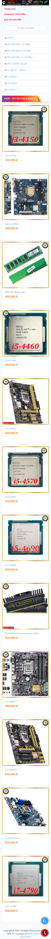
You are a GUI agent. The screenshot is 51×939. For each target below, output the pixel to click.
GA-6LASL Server (12, 838)
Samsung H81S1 (12, 224)
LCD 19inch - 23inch (16, 70)
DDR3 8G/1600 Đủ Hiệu (15, 292)
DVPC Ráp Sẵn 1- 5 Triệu (18, 44)
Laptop (9, 37)
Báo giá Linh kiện (12, 19)
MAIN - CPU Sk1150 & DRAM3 (20, 98)
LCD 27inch (11, 83)
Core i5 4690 (10, 565)
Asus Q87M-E (11, 770)
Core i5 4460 (10, 360)
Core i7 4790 (10, 906)
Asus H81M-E (11, 428)
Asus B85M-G (11, 701)
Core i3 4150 (10, 155)
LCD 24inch (11, 76)
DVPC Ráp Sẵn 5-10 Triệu (18, 50)
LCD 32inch (11, 89)
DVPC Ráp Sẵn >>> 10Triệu (19, 57)
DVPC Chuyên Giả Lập (16, 63)
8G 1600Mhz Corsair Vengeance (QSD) (21, 633)
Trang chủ (9, 9)
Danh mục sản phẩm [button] (15, 14)
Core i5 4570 (10, 497)
